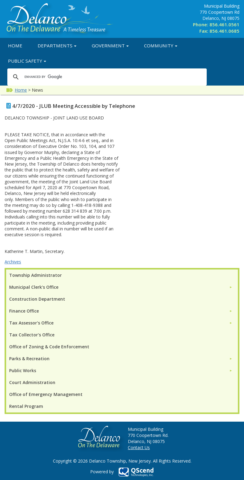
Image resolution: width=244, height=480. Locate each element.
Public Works (22, 370)
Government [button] (110, 45)
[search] (106, 77)
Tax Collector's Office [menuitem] (31, 335)
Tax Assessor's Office (31, 323)
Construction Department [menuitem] (37, 299)
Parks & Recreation (29, 358)
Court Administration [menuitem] (32, 382)
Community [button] (160, 45)
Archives (13, 262)
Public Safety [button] (27, 61)
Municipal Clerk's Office (33, 287)
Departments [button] (57, 45)
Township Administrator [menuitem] (35, 275)
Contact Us (139, 447)
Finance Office (24, 311)
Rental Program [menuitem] (26, 406)
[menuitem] (120, 287)
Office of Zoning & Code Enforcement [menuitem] (49, 347)
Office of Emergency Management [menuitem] (46, 394)
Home (15, 45)
